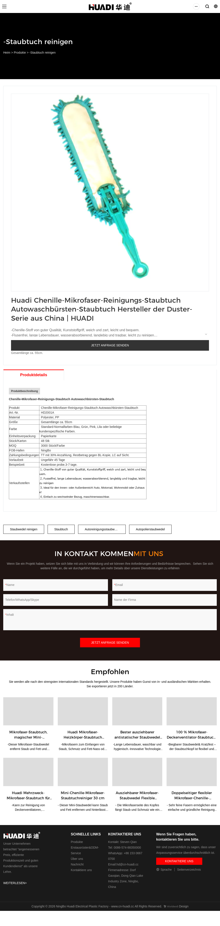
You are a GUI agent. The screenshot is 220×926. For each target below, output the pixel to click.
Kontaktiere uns (81, 870)
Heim (6, 52)
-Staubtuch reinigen (42, 52)
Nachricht (77, 864)
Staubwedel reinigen (23, 529)
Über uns (77, 858)
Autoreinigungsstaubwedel (102, 529)
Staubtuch (61, 529)
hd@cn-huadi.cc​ (127, 864)
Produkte (20, 52)
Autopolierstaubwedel (150, 529)
